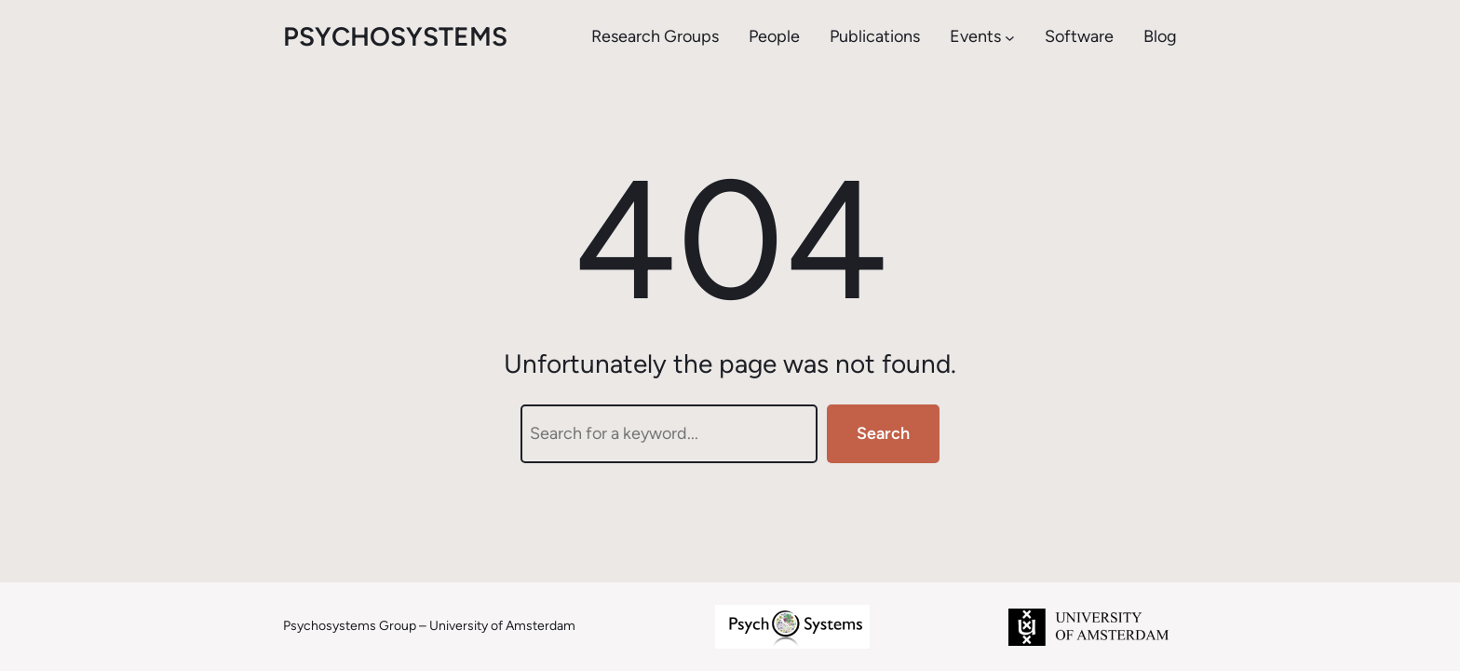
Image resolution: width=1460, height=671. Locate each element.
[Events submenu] (1010, 37)
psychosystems (395, 36)
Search (883, 433)
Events (975, 36)
